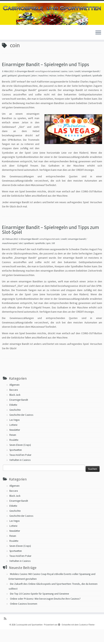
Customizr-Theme (86, 637)
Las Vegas (14, 432)
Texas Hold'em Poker (20, 467)
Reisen (12, 447)
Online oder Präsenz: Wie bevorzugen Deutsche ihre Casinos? (45, 611)
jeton (34, 88)
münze (52, 88)
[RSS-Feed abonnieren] (6, 631)
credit (78, 83)
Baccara (13, 402)
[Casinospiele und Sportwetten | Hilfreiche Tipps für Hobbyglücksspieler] (52, 14)
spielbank (86, 88)
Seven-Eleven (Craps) (20, 457)
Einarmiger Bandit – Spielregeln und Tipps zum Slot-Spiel (50, 242)
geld (4, 88)
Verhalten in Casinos (20, 472)
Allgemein (14, 397)
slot (21, 255)
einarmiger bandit (91, 83)
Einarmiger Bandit (26, 83)
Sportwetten (15, 462)
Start (5, 48)
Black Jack (14, 407)
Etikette (13, 417)
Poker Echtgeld (72, 88)
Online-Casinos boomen (23, 616)
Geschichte (15, 422)
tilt (53, 255)
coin (71, 83)
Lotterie (13, 437)
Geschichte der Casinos (21, 427)
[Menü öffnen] (98, 33)
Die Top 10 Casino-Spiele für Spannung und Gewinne (39, 606)
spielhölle (40, 255)
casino (64, 83)
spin (48, 255)
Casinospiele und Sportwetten (29, 637)
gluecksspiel (24, 88)
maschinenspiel (10, 255)
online (60, 88)
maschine (43, 88)
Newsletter (14, 442)
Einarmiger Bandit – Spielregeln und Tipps (45, 77)
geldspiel (12, 88)
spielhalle (97, 88)
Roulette (13, 452)
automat (55, 83)
